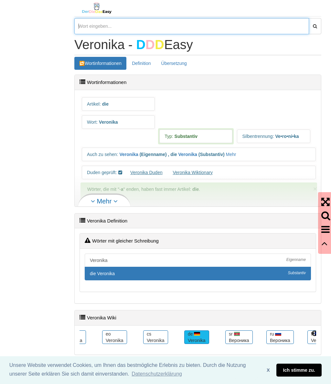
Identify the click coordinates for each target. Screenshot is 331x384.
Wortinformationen (103, 63)
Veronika (128, 154)
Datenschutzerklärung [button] (157, 374)
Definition (141, 63)
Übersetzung (174, 63)
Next (314, 333)
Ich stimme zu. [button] (299, 370)
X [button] (268, 370)
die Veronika (198, 273)
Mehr (231, 154)
